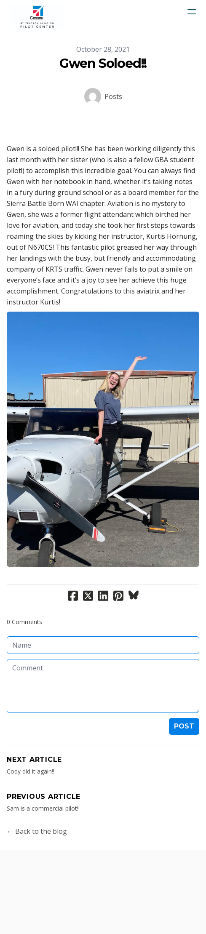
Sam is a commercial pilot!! (43, 808)
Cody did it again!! (30, 771)
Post (184, 726)
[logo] (37, 16)
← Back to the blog (37, 831)
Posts (113, 96)
